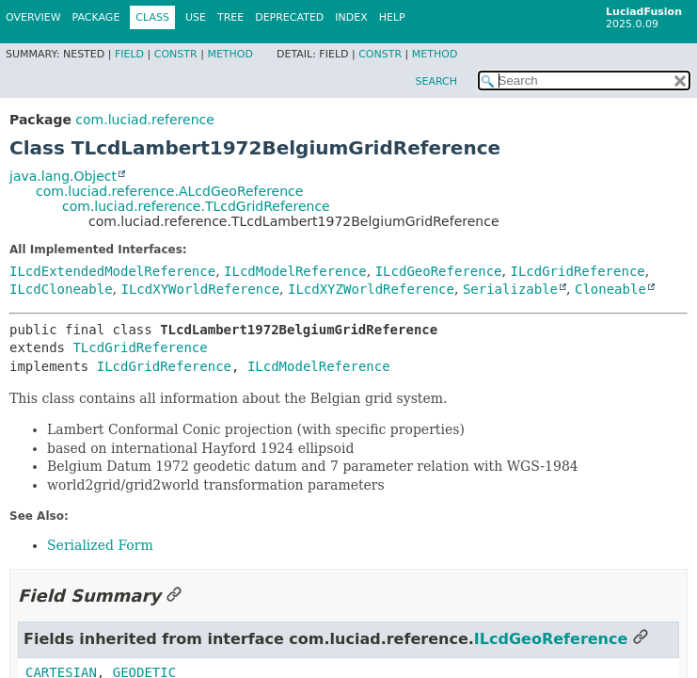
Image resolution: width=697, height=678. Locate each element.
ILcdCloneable (61, 289)
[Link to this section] (174, 595)
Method (230, 54)
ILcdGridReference (577, 271)
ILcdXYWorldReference (199, 289)
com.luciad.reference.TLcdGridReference (196, 206)
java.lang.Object (63, 176)
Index (351, 17)
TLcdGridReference (139, 347)
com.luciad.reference (144, 119)
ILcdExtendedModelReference (112, 271)
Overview (33, 17)
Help (392, 17)
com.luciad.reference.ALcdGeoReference (169, 191)
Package (96, 17)
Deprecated (289, 17)
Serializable (510, 289)
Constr (176, 54)
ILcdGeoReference (438, 271)
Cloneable (610, 289)
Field (129, 54)
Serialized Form (100, 545)
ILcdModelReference (295, 271)
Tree (230, 17)
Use (195, 17)
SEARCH (436, 81)
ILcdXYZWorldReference (371, 289)
